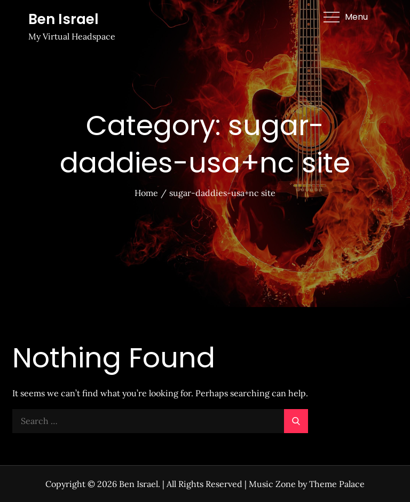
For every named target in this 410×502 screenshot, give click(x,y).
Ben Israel (63, 19)
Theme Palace (337, 484)
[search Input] (160, 421)
